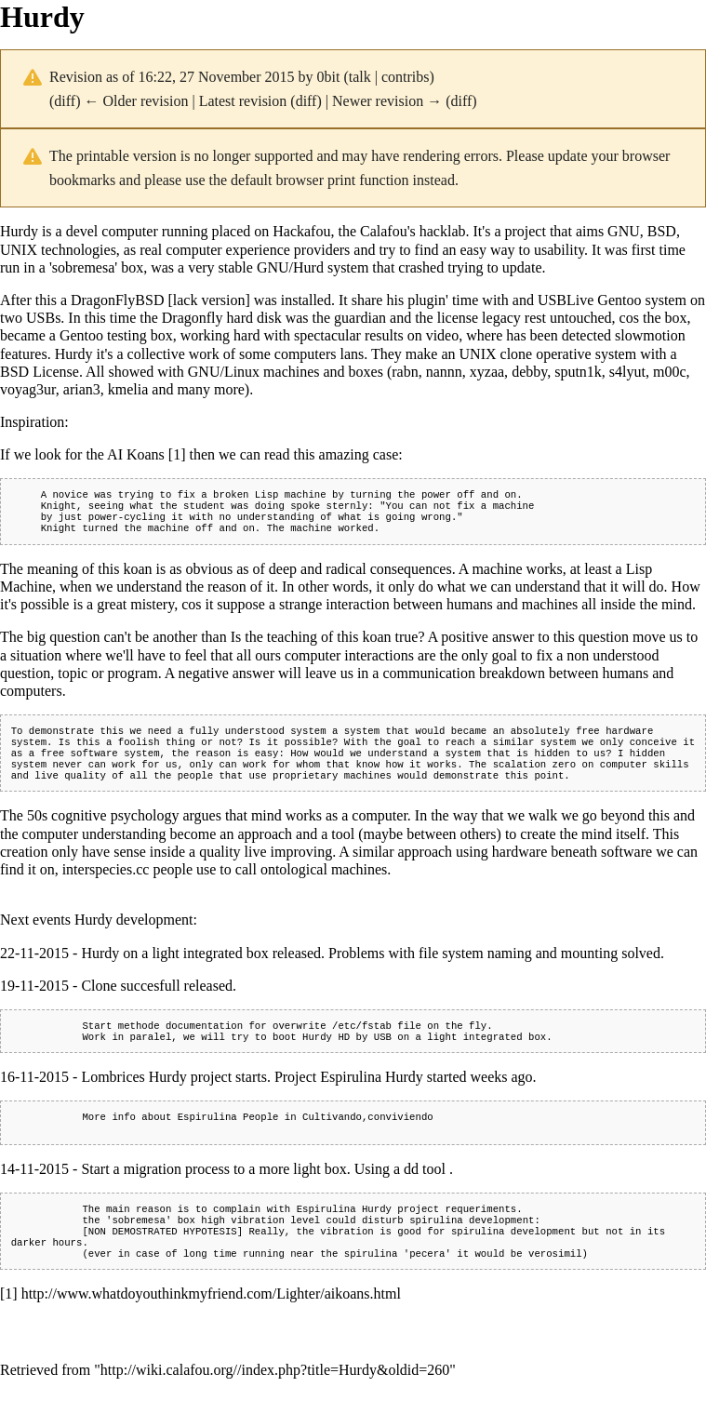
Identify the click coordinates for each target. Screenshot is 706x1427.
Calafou (383, 231)
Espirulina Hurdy (344, 1234)
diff (64, 101)
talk (360, 77)
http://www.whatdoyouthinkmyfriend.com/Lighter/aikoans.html (211, 1327)
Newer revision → (387, 101)
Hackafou (301, 231)
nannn (444, 372)
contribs (405, 77)
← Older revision (136, 101)
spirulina (436, 1247)
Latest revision (243, 101)
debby (529, 372)
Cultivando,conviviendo (367, 1138)
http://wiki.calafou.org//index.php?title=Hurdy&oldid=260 (274, 1403)
